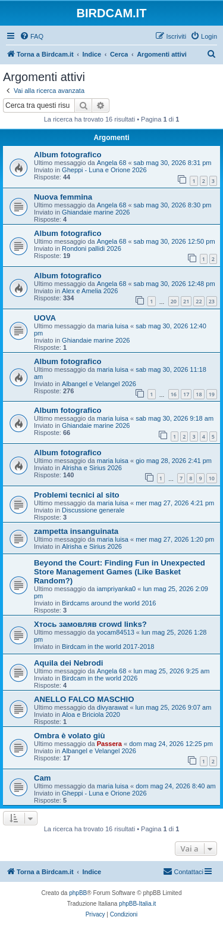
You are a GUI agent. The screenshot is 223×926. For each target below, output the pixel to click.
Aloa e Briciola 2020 (91, 714)
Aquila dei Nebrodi (68, 662)
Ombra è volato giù (69, 735)
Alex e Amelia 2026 (90, 290)
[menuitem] (31, 36)
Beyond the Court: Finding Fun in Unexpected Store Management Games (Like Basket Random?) (119, 571)
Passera (109, 743)
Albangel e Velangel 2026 (99, 383)
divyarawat (112, 707)
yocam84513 (115, 632)
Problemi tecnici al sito (77, 494)
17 (186, 394)
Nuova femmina (63, 196)
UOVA (45, 317)
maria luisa (112, 326)
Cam (42, 777)
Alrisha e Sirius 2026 (92, 467)
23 (212, 301)
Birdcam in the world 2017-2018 (108, 646)
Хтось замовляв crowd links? (90, 624)
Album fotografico (68, 154)
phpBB (78, 893)
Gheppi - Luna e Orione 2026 (104, 169)
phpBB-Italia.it (137, 903)
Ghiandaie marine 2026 (96, 212)
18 (199, 394)
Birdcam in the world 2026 (99, 678)
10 (212, 478)
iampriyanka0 (116, 588)
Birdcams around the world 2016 (109, 603)
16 (174, 394)
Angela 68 (112, 162)
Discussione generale (93, 510)
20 (174, 301)
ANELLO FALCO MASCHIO (84, 699)
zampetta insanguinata (76, 531)
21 (186, 301)
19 (212, 394)
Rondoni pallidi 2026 (91, 248)
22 (199, 301)
